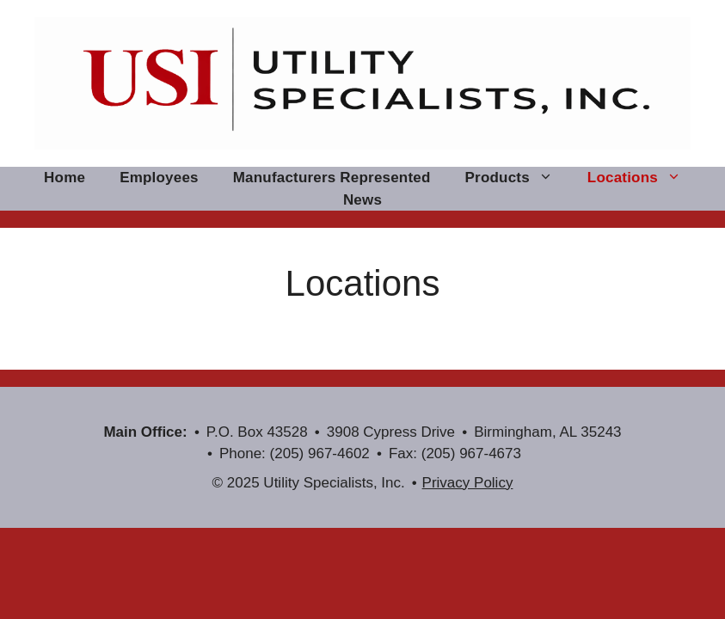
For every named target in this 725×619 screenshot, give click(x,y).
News (362, 200)
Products (517, 178)
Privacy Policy (467, 483)
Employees (159, 177)
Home (64, 177)
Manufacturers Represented (332, 177)
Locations (642, 178)
